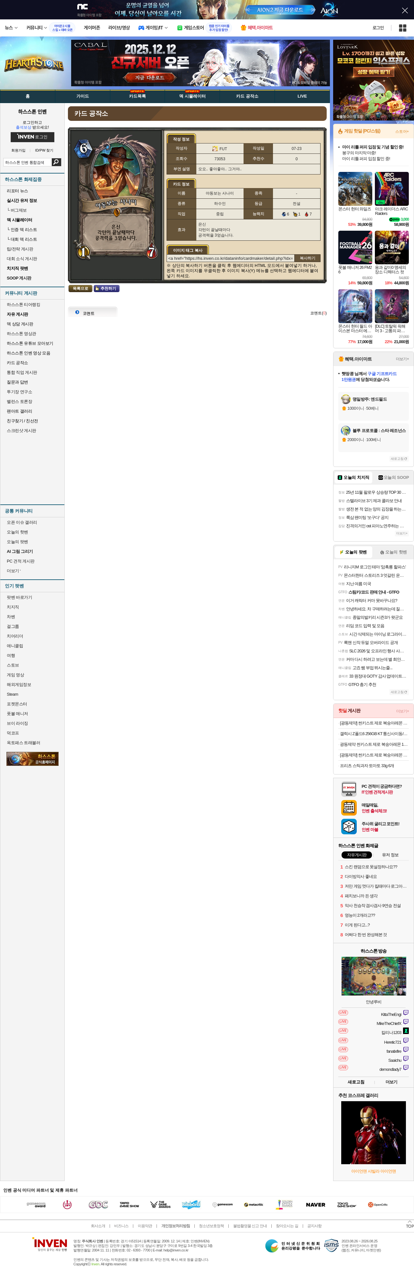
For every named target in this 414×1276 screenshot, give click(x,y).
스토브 (13, 665)
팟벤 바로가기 (19, 597)
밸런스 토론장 (19, 401)
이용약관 (145, 1226)
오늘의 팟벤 (17, 542)
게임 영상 (15, 675)
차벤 (11, 617)
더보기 (391, 1082)
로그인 (378, 27)
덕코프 (13, 733)
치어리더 (15, 636)
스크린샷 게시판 (21, 430)
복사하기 (307, 258)
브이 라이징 (17, 723)
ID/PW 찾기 (44, 150)
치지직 (13, 607)
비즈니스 (121, 1226)
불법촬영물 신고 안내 (250, 1226)
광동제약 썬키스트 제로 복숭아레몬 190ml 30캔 (374, 744)
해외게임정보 (19, 684)
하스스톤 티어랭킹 (23, 304)
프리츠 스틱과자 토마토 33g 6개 (367, 765)
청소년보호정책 (211, 1226)
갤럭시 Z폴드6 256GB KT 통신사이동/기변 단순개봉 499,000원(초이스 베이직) (374, 733)
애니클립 (15, 646)
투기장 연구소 (19, 392)
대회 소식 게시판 (22, 259)
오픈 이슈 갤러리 (22, 522)
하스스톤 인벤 (32, 111)
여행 (11, 655)
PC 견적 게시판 (21, 561)
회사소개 (98, 1226)
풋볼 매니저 (17, 714)
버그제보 (17, 210)
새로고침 (397, 458)
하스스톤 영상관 (21, 334)
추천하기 (108, 288)
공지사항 (314, 1226)
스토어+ (402, 131)
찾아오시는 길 (287, 1226)
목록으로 (80, 288)
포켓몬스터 (17, 704)
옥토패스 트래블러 (23, 743)
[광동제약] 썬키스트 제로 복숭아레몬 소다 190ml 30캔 (374, 723)
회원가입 (18, 150)
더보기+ (402, 359)
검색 (56, 162)
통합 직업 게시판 (22, 372)
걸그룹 (13, 626)
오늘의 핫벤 (17, 532)
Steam (12, 694)
